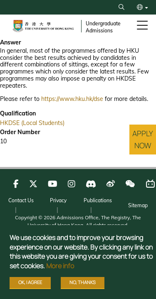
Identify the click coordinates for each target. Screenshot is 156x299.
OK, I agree (30, 282)
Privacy (58, 200)
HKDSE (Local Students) (32, 123)
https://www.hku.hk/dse (72, 99)
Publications (98, 200)
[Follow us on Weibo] (110, 184)
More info (60, 265)
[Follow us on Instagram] (71, 184)
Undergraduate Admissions (103, 27)
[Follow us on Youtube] (52, 184)
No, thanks (82, 282)
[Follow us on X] (33, 184)
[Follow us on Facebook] (16, 184)
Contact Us (21, 200)
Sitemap (138, 205)
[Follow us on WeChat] (130, 184)
